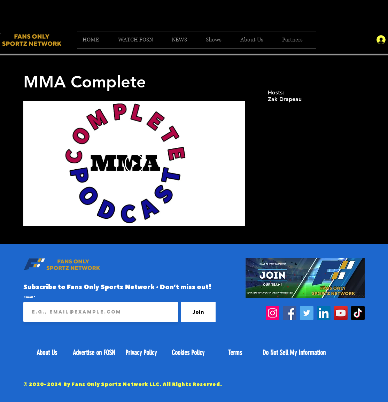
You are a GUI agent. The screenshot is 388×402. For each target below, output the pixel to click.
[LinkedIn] (324, 313)
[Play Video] (134, 163)
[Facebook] (289, 313)
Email (28, 297)
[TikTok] (358, 313)
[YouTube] (341, 313)
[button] (139, 39)
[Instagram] (272, 313)
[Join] (198, 312)
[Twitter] (306, 313)
